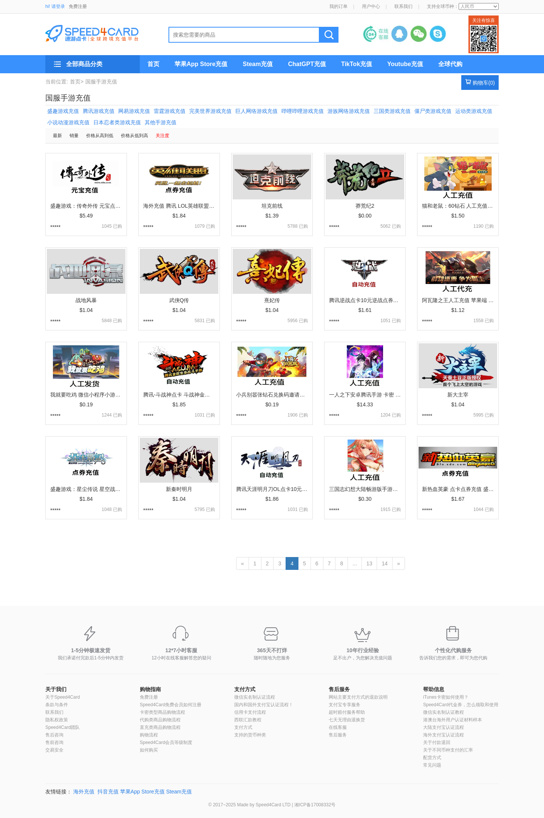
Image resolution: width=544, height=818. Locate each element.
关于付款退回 (436, 742)
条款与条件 (56, 704)
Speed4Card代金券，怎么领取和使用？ (463, 704)
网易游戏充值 (134, 111)
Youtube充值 (405, 64)
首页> (76, 82)
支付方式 (244, 689)
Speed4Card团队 (62, 727)
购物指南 (150, 689)
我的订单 (338, 6)
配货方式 (432, 757)
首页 (153, 64)
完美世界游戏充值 (210, 111)
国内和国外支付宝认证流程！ (263, 704)
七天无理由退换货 (347, 719)
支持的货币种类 (250, 735)
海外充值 (83, 792)
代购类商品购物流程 (160, 719)
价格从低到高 (134, 135)
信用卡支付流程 (250, 712)
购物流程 (149, 735)
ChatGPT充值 (307, 64)
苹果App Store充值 (201, 64)
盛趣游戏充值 (63, 111)
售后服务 (339, 689)
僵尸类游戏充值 (432, 111)
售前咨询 (54, 742)
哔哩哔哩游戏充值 (302, 111)
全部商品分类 (84, 64)
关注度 (162, 135)
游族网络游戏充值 (349, 111)
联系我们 (403, 6)
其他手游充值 (160, 122)
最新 (57, 135)
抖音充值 (108, 792)
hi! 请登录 (55, 6)
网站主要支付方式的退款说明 (358, 697)
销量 (74, 135)
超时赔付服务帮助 (347, 712)
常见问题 (432, 765)
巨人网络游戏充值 (256, 111)
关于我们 (55, 689)
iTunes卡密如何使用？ (445, 697)
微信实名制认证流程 (254, 697)
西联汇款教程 (247, 719)
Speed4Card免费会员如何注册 (170, 704)
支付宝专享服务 (344, 704)
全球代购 (450, 64)
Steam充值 (258, 64)
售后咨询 (54, 735)
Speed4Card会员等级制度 (166, 742)
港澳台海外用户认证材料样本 (452, 719)
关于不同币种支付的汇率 (448, 750)
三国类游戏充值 (392, 111)
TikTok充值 (356, 64)
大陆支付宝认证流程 (443, 727)
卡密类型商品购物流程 (162, 712)
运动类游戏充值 (473, 111)
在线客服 (338, 727)
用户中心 (371, 6)
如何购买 (149, 750)
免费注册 (78, 6)
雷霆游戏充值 (169, 111)
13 (369, 563)
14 (385, 563)
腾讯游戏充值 (98, 111)
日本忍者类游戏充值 (117, 122)
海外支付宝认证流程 (443, 735)
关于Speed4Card (62, 697)
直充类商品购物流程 (160, 727)
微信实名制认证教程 (443, 712)
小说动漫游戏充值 (68, 122)
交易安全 (54, 750)
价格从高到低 (99, 135)
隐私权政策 (56, 719)
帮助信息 (433, 689)
